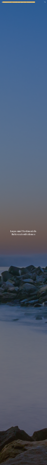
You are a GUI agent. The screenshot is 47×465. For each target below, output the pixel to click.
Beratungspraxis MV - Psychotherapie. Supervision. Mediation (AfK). (18, 2)
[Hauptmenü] (45, 2)
